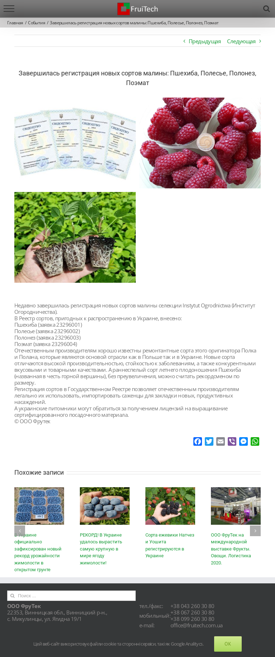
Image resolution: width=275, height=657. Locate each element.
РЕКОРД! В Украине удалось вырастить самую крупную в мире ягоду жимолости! (101, 548)
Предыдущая (205, 41)
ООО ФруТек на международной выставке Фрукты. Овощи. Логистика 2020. (231, 548)
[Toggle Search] (266, 8)
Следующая (241, 41)
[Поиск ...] (71, 596)
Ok (228, 644)
